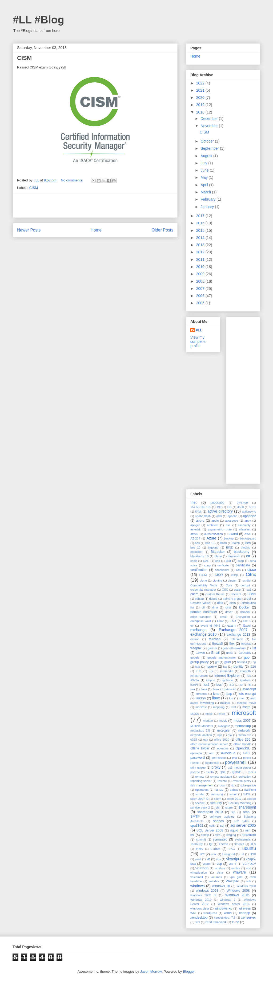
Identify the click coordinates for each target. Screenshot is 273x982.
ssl (192, 835)
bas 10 (209, 543)
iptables (245, 680)
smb (246, 812)
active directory (220, 511)
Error (220, 621)
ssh (248, 830)
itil (249, 684)
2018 (201, 112)
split (212, 825)
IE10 (253, 666)
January (207, 207)
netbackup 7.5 (200, 730)
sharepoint (247, 807)
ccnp (207, 565)
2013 (201, 245)
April (204, 185)
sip (233, 812)
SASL (247, 794)
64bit (198, 511)
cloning (217, 580)
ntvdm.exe (244, 735)
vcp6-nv (220, 868)
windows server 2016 (234, 904)
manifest (201, 707)
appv (247, 520)
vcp (219, 864)
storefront (249, 835)
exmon (194, 639)
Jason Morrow (151, 971)
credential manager (203, 589)
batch (236, 543)
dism (233, 602)
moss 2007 (242, 721)
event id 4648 (210, 625)
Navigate (224, 726)
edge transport (200, 616)
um (202, 854)
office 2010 (221, 739)
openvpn (196, 753)
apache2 (249, 516)
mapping (218, 707)
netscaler (224, 730)
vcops (206, 863)
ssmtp (205, 835)
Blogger (189, 971)
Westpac (232, 881)
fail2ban (214, 639)
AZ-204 (195, 538)
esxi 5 (247, 621)
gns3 (229, 652)
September (210, 148)
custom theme (214, 594)
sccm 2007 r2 (199, 798)
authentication (213, 533)
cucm (194, 594)
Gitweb (200, 652)
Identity (238, 666)
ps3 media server (239, 767)
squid (234, 830)
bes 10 (195, 547)
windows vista (199, 908)
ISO (231, 684)
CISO (219, 575)
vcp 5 (232, 863)
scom (217, 798)
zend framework (216, 922)
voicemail (196, 877)
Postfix (194, 762)
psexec (195, 772)
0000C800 (217, 502)
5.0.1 (252, 507)
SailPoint (250, 789)
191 (229, 507)
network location (201, 735)
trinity (199, 848)
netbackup (243, 726)
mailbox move (246, 702)
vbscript (232, 859)
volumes (216, 877)
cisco (251, 569)
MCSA (194, 713)
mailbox (225, 702)
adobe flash (203, 516)
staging (231, 835)
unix (213, 854)
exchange (198, 630)
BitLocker (218, 552)
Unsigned (228, 854)
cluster (232, 580)
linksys (201, 698)
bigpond (213, 547)
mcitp (246, 707)
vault (198, 859)
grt (217, 662)
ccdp (241, 560)
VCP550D (201, 868)
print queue (198, 767)
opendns (222, 748)
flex (232, 644)
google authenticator (221, 657)
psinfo (210, 772)
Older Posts (162, 230)
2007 (201, 288)
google (194, 657)
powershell (235, 762)
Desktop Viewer (200, 602)
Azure (211, 538)
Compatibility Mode (203, 585)
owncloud (228, 753)
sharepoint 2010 (210, 812)
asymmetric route (219, 529)
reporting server (201, 780)
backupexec (248, 538)
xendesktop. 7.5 (224, 917)
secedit (199, 803)
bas (197, 543)
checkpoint (222, 569)
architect (212, 525)
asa (228, 525)
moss (223, 721)
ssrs (217, 835)
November (209, 126)
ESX (233, 621)
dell (249, 598)
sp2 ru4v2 (241, 821)
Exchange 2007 (233, 630)
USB (253, 854)
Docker (244, 607)
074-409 (242, 502)
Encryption (243, 616)
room (222, 785)
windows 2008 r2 (203, 895)
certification (198, 570)
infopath (245, 671)
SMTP (195, 816)
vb (208, 859)
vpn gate (236, 877)
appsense (231, 520)
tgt (210, 844)
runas (219, 790)
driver (229, 612)
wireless (245, 908)
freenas (246, 643)
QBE (223, 772)
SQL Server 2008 (209, 830)
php (234, 757)
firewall (217, 644)
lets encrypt (247, 694)
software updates (222, 816)
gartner (212, 648)
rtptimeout (201, 789)
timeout (239, 844)
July (204, 163)
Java (204, 689)
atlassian (245, 529)
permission (218, 757)
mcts (222, 713)
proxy (215, 767)
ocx (205, 739)
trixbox (215, 849)
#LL (199, 330)
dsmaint (245, 612)
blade (218, 556)
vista (220, 872)
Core (229, 585)
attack (194, 533)
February (208, 199)
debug (213, 598)
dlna (215, 607)
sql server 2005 (243, 825)
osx (211, 753)
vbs (218, 859)
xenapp (244, 913)
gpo (247, 657)
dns (228, 607)
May (204, 177)
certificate (243, 565)
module (208, 720)
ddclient (236, 594)
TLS (253, 844)
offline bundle (242, 744)
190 (219, 507)
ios (249, 675)
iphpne (210, 680)
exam (231, 625)
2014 (201, 238)
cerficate (223, 565)
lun (231, 698)
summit (201, 839)
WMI (193, 913)
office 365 (242, 739)
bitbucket (196, 551)
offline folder (200, 748)
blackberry (241, 552)
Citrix (251, 574)
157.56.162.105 (200, 507)
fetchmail (237, 639)
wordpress (210, 913)
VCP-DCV (249, 863)
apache (233, 516)
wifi (248, 881)
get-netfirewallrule (234, 648)
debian (199, 598)
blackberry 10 (199, 556)
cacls (193, 560)
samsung (217, 794)
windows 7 (227, 899)
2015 (201, 230)
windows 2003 (207, 890)
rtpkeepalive (248, 785)
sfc (217, 807)
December (209, 118)
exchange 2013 (238, 634)
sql (222, 825)
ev (192, 625)
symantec (220, 839)
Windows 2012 (237, 895)
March (206, 192)
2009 (201, 274)
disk (220, 603)
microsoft (244, 712)
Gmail (215, 653)
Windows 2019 (200, 899)
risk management (201, 785)
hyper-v (211, 666)
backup (229, 538)
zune (235, 922)
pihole (247, 757)
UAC (231, 848)
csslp (237, 589)
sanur (233, 794)
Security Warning (239, 803)
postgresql (212, 762)
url (242, 854)
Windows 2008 (238, 890)
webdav (214, 881)
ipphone (227, 680)
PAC (246, 753)
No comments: (72, 180)
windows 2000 (246, 886)
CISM (24, 58)
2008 (201, 281)
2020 (201, 97)
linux (216, 698)
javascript (249, 689)
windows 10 (221, 886)
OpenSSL (242, 748)
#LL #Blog (38, 20)
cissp (234, 575)
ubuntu (249, 848)
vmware (239, 872)
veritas (235, 868)
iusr (192, 689)
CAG (206, 560)
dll (203, 607)
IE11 (199, 671)
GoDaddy (245, 652)
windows (197, 886)
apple (215, 520)
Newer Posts (29, 230)
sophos (218, 821)
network (244, 730)
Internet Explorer (227, 675)
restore (222, 780)
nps (219, 735)
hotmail (242, 662)
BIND (229, 547)
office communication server (209, 744)
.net (193, 502)
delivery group (232, 598)
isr (241, 684)
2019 (201, 105)
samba (199, 794)
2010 (201, 267)
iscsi (219, 685)
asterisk (195, 529)
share (229, 807)
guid (227, 662)
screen (251, 798)
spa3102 (196, 825)
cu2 (248, 589)
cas (217, 560)
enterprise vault (200, 621)
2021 (201, 90)
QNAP (236, 772)
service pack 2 (200, 807)
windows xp (223, 908)
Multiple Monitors (201, 726)
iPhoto (194, 680)
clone (203, 580)
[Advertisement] (95, 205)
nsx (230, 735)
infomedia (226, 671)
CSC (225, 589)
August (206, 156)
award (233, 534)
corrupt (245, 585)
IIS (211, 671)
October (207, 141)
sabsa (234, 789)
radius (252, 772)
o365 (193, 739)
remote (199, 776)
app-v (200, 520)
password (197, 758)
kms (216, 694)
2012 (201, 252)
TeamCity (196, 844)
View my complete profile (198, 341)
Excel (247, 625)
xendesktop (198, 917)
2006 (201, 296)
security (216, 803)
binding (245, 547)
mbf (233, 707)
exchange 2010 (203, 634)
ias (225, 666)
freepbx (196, 648)
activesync (249, 511)
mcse (209, 713)
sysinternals (243, 839)
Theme (223, 844)
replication (244, 776)
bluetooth (234, 556)
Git (254, 648)
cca (228, 561)
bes (248, 543)
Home (96, 230)
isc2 (206, 685)
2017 (201, 216)
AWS (247, 533)
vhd (248, 868)
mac (241, 698)
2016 (201, 223)
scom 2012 (234, 798)
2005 (201, 303)
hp (254, 662)
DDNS (251, 594)
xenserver (248, 917)
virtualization (198, 872)
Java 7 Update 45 (224, 689)
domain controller (203, 612)
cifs (238, 569)
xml (197, 922)
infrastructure (199, 675)
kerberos (201, 693)
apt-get (195, 525)
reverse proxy (242, 780)
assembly (244, 525)
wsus (228, 913)
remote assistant (221, 776)
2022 (201, 83)
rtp (232, 785)
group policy (199, 662)
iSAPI (194, 684)
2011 (201, 259)
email (223, 616)
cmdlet (246, 580)
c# (248, 556)
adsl (219, 516)
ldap (229, 694)
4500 (240, 507)
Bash (223, 543)
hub (197, 666)
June (205, 170)
